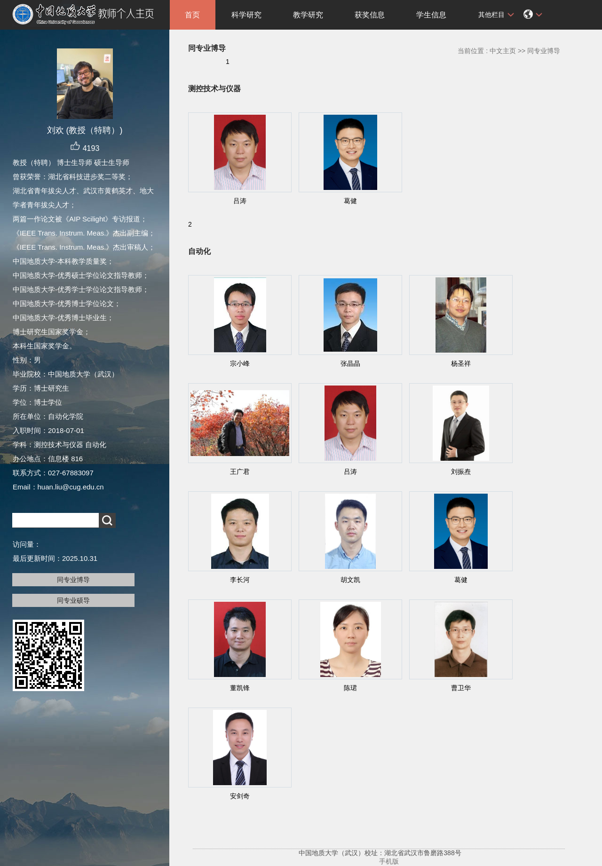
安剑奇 (240, 796)
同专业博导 (73, 579)
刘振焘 (461, 471)
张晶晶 (350, 363)
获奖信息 (370, 15)
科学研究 (246, 15)
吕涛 (239, 201)
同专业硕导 (73, 600)
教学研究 (308, 15)
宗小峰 (240, 363)
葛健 (350, 201)
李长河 (240, 579)
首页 (192, 15)
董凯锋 (240, 688)
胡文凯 (350, 579)
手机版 (389, 861)
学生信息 (431, 15)
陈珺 (350, 688)
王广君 (240, 471)
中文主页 (503, 51)
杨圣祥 (461, 363)
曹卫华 (461, 688)
